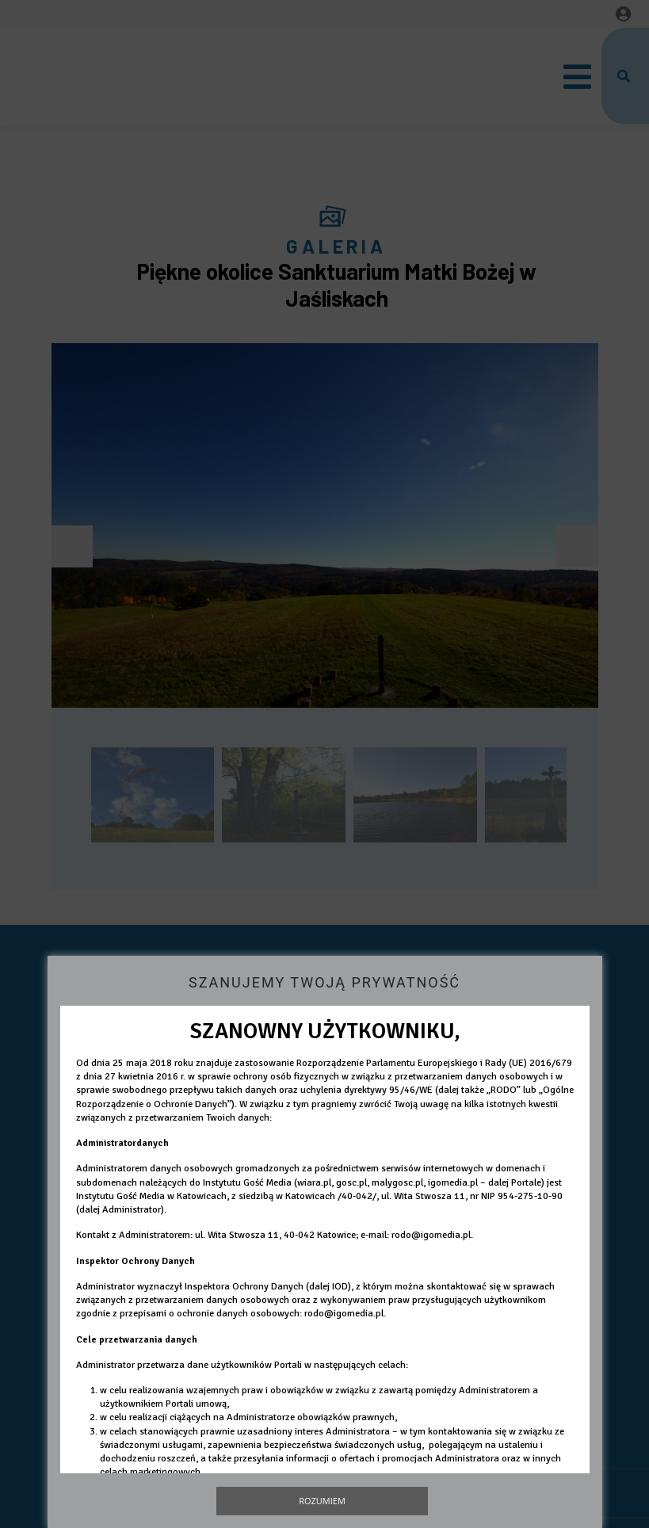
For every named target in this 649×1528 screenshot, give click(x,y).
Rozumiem (322, 1501)
